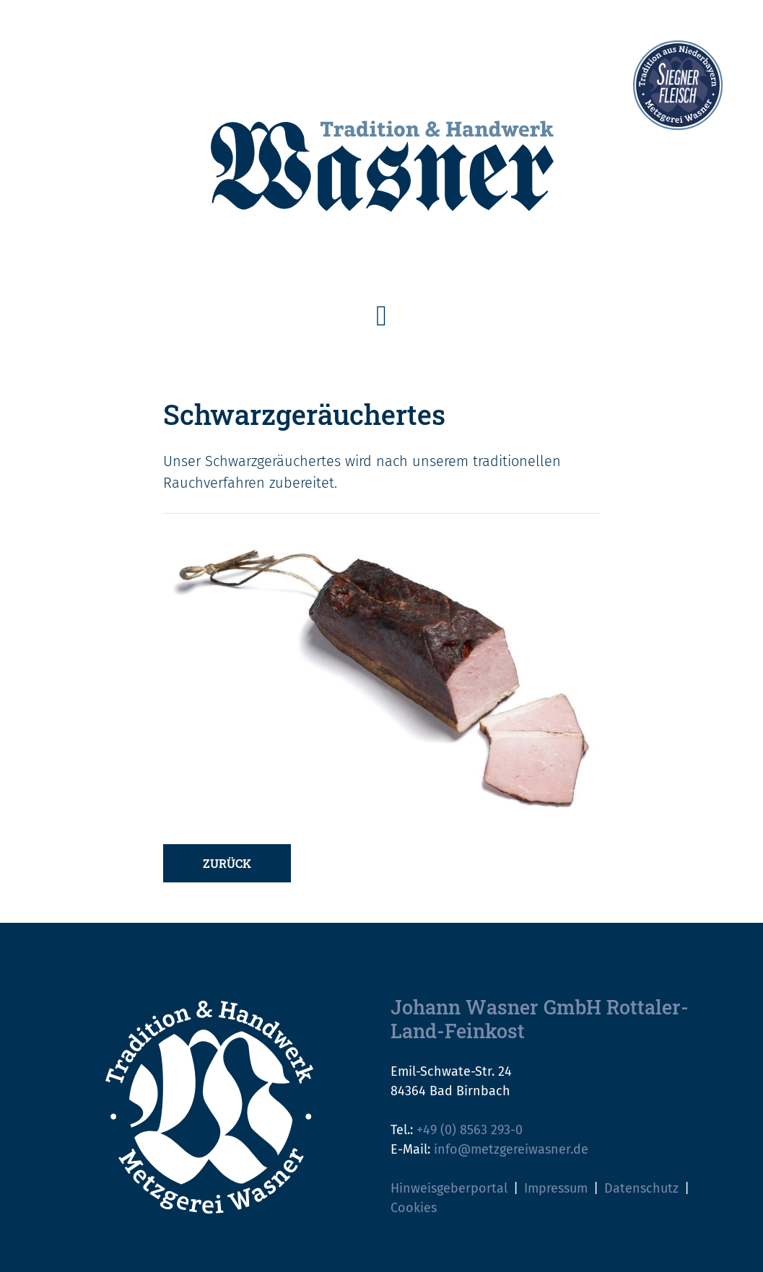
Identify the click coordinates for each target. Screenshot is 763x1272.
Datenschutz (641, 1188)
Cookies (414, 1208)
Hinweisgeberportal (449, 1188)
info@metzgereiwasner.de (511, 1149)
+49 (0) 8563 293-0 (470, 1130)
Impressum (556, 1188)
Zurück (227, 863)
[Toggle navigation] (381, 316)
